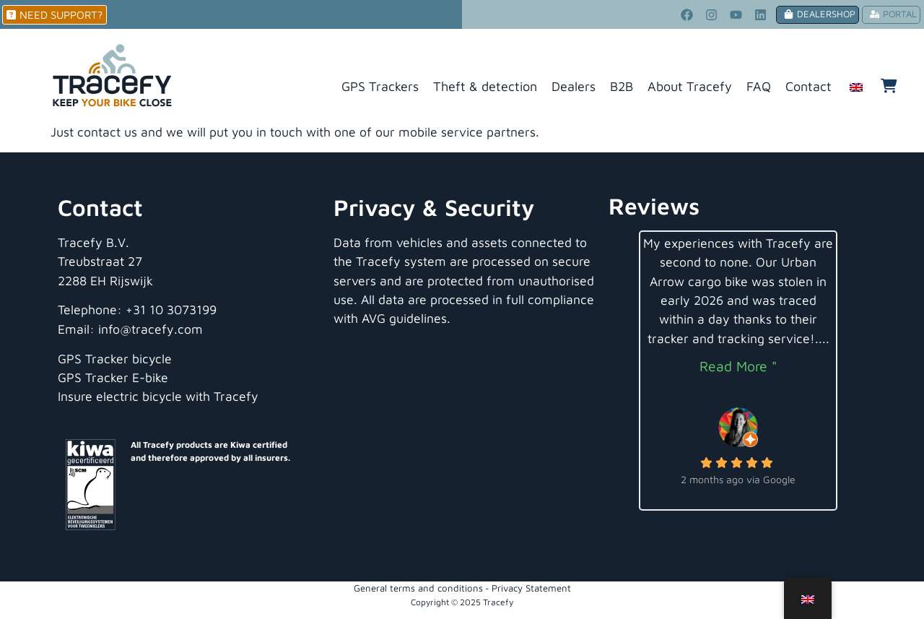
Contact (808, 86)
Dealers (574, 86)
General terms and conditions (418, 588)
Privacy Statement (531, 588)
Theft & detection (485, 86)
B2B (621, 86)
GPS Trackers (380, 86)
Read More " (738, 366)
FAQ (758, 86)
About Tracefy (690, 86)
